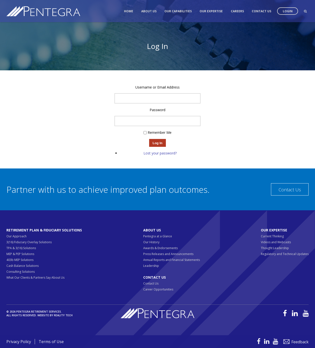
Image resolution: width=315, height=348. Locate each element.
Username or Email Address (157, 87)
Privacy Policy (18, 341)
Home (128, 11)
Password (157, 109)
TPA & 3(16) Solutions (21, 248)
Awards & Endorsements (160, 248)
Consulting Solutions (20, 272)
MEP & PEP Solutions (20, 254)
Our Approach (16, 236)
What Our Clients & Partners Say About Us (35, 277)
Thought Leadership (275, 248)
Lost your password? (160, 153)
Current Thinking (272, 236)
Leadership (151, 266)
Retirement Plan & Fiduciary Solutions (44, 230)
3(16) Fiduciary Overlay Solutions (29, 242)
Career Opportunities (158, 289)
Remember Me (160, 132)
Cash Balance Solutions (22, 266)
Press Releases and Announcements (168, 254)
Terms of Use (51, 341)
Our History (151, 242)
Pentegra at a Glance (157, 236)
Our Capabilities (178, 11)
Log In (157, 143)
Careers (237, 11)
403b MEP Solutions (19, 260)
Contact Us (261, 11)
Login (288, 11)
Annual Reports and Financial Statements (171, 260)
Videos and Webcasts (276, 242)
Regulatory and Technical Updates (285, 254)
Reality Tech (63, 315)
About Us (149, 11)
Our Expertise (211, 11)
